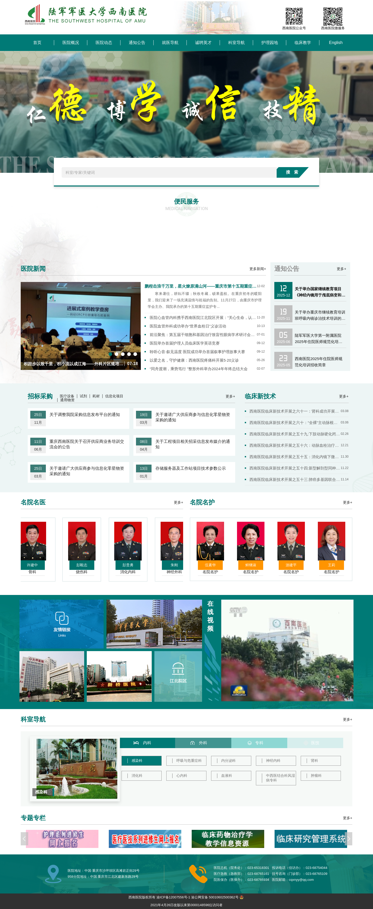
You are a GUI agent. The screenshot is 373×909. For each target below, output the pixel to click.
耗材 (96, 396)
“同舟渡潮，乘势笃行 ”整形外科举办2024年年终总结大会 (199, 369)
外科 (203, 743)
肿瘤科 (316, 775)
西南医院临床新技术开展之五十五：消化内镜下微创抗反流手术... (295, 457)
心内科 (181, 775)
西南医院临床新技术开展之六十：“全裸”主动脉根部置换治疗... (295, 422)
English (335, 42)
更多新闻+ (257, 269)
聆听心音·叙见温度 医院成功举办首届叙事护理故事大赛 (197, 351)
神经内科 (273, 760)
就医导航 (170, 42)
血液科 (226, 775)
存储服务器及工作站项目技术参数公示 (190, 468)
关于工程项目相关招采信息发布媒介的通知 (192, 444)
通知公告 (137, 42)
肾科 (314, 760)
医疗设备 (67, 396)
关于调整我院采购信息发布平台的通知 (84, 414)
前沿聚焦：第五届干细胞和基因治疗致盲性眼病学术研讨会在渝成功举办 (203, 334)
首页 (37, 42)
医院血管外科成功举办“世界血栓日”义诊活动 (188, 326)
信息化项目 (114, 396)
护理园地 (269, 42)
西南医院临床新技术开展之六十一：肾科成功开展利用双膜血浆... (295, 411)
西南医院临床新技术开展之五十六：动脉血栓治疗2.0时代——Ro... (295, 445)
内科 (147, 743)
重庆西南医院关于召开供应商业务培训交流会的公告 (86, 444)
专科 (259, 743)
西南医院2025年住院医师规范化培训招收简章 (318, 361)
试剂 (83, 396)
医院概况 (70, 42)
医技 (315, 743)
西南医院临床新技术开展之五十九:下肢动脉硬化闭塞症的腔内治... (295, 434)
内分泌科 (228, 760)
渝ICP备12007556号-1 (173, 897)
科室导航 (236, 42)
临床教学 (303, 42)
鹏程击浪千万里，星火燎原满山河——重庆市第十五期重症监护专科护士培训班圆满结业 (201, 286)
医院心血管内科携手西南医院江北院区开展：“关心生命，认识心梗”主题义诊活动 (203, 317)
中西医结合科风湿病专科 (280, 777)
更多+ (341, 269)
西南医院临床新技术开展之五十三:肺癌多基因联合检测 (295, 479)
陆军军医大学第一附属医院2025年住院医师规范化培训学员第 (318, 339)
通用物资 (67, 400)
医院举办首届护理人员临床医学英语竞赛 (185, 343)
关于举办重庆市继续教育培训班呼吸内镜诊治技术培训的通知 (320, 316)
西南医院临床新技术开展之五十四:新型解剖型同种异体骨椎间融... (295, 468)
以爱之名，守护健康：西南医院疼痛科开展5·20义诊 (194, 360)
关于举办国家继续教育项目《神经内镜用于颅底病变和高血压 (320, 292)
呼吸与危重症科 (189, 760)
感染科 (137, 760)
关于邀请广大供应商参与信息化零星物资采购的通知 (192, 417)
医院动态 (104, 42)
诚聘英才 (203, 42)
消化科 (137, 775)
